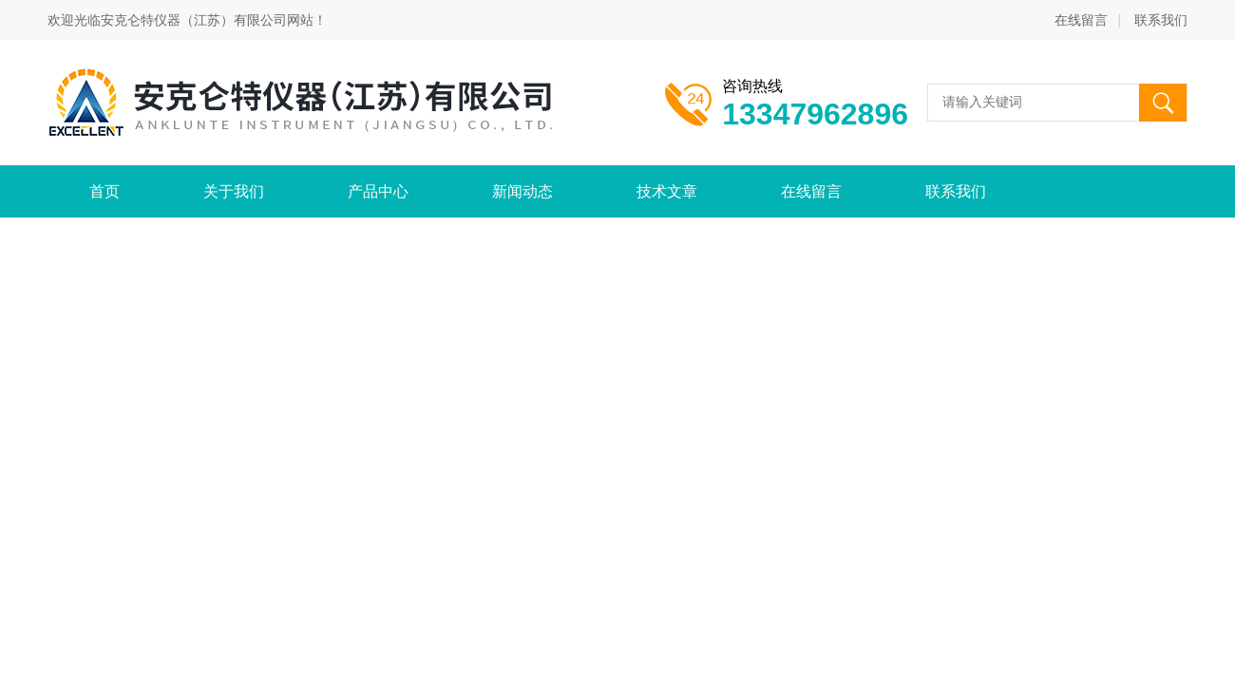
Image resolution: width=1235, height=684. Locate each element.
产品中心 (378, 191)
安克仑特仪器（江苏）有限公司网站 (207, 20)
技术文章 (666, 191)
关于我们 (233, 191)
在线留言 (1081, 20)
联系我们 (1161, 20)
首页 (104, 191)
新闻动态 (522, 191)
